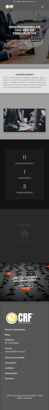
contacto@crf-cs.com (15, 351)
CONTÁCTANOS (24, 285)
